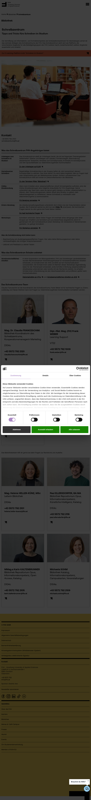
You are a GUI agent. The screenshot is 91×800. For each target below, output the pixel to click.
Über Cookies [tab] (75, 375)
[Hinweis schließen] (88, 781)
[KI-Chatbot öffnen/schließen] (87, 789)
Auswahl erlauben (45, 429)
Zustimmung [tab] (15, 375)
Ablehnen (17, 429)
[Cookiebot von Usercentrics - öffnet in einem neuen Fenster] (78, 368)
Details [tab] (46, 375)
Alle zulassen (74, 429)
